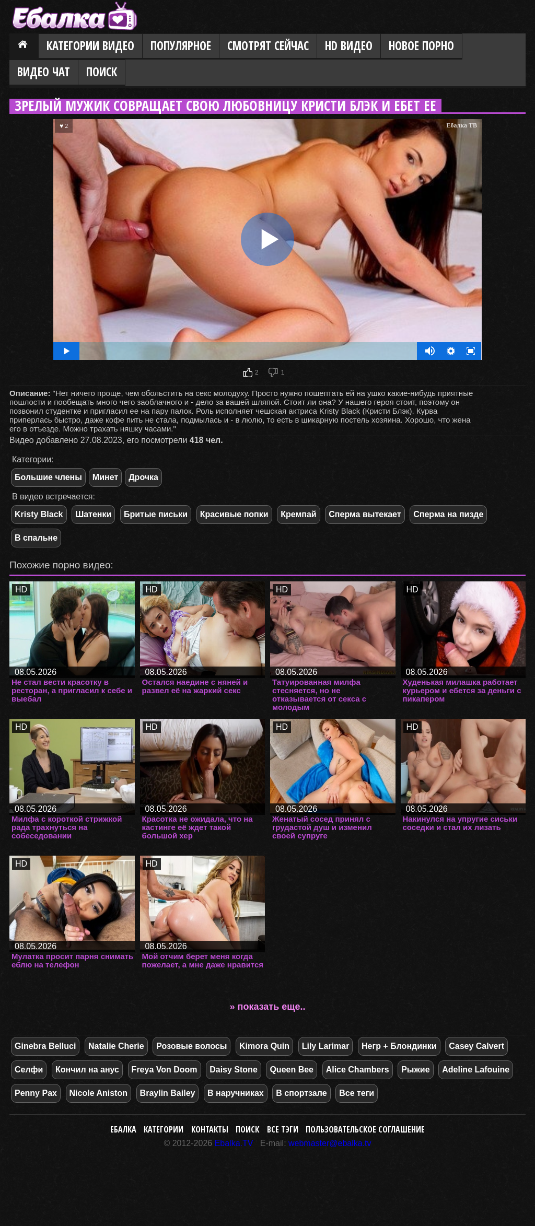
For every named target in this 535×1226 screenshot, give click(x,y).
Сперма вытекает (365, 514)
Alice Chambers (357, 1069)
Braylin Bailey (167, 1093)
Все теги (356, 1093)
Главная (24, 46)
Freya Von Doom (164, 1069)
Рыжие (415, 1069)
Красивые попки (234, 514)
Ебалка (123, 1129)
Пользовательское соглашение (365, 1129)
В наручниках (235, 1093)
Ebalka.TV (234, 1143)
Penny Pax (36, 1093)
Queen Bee (291, 1069)
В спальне (36, 537)
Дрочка (143, 477)
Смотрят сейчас (268, 46)
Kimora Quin (264, 1046)
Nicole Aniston (98, 1093)
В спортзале (301, 1093)
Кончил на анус (87, 1069)
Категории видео (90, 46)
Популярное (180, 46)
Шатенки (93, 514)
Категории (163, 1129)
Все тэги (282, 1129)
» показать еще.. (268, 1006)
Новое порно (421, 46)
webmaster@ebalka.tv (329, 1143)
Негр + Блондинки (399, 1046)
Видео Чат (43, 72)
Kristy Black (39, 514)
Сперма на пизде (448, 514)
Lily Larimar (326, 1046)
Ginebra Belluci (45, 1046)
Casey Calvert (476, 1046)
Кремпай (298, 514)
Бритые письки (156, 514)
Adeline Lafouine (475, 1069)
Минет (105, 477)
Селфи (29, 1069)
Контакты (209, 1129)
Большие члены (48, 477)
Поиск (101, 72)
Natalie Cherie (116, 1046)
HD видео (349, 46)
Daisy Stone (234, 1069)
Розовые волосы (191, 1046)
